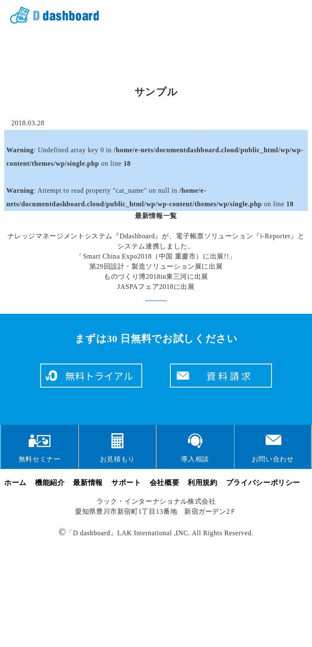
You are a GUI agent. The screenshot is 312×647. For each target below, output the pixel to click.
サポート (126, 483)
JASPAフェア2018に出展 (155, 286)
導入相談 (195, 459)
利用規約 (203, 483)
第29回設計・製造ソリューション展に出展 (156, 266)
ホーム (15, 483)
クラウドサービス (51, 15)
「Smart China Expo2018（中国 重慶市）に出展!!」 (156, 256)
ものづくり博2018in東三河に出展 (156, 276)
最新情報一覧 (156, 215)
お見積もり (117, 459)
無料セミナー (40, 459)
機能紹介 (50, 483)
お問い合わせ (273, 459)
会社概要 (165, 483)
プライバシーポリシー (263, 483)
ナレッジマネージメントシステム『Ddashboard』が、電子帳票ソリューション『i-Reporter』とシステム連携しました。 (156, 241)
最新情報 (88, 483)
